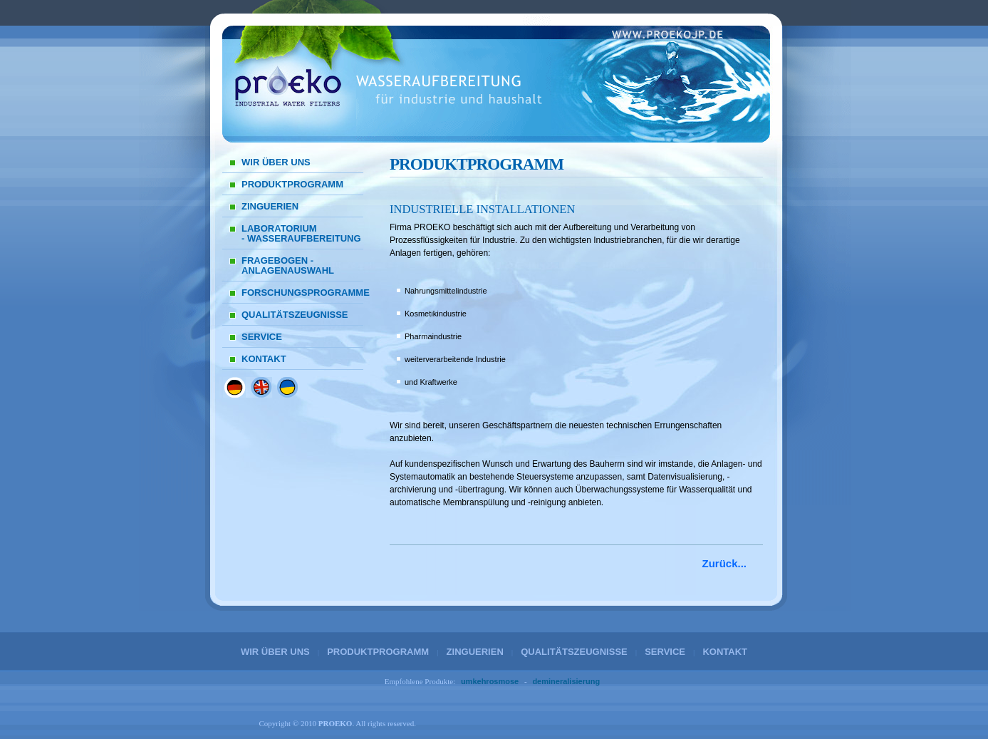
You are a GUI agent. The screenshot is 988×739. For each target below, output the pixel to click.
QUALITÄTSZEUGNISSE (294, 314)
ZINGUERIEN (269, 206)
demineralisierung (566, 681)
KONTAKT (263, 358)
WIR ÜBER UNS (276, 162)
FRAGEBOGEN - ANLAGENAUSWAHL (287, 265)
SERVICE (261, 336)
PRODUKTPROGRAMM (292, 184)
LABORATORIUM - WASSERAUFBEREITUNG (301, 233)
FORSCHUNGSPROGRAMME (302, 292)
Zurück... (724, 563)
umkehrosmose (490, 681)
